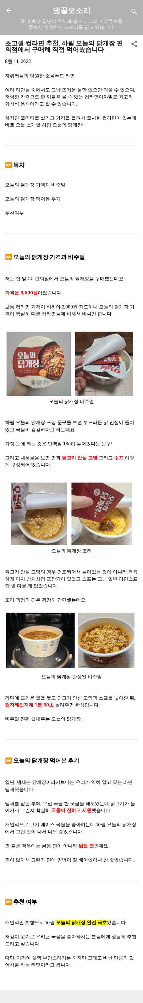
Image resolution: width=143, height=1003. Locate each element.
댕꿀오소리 (72, 10)
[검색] (134, 12)
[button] (134, 45)
